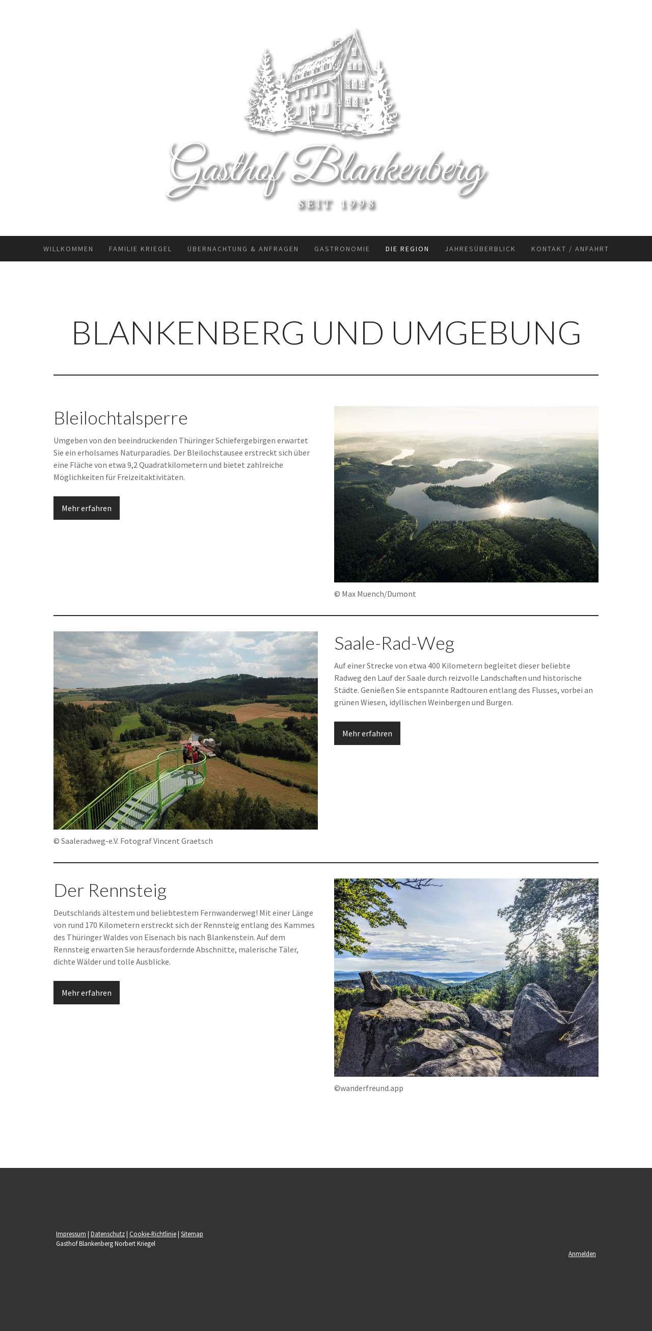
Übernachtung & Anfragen (243, 248)
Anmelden (582, 1253)
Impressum (71, 1234)
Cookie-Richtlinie (152, 1234)
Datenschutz (108, 1234)
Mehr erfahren (87, 508)
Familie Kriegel (140, 248)
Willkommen (68, 248)
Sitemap (192, 1234)
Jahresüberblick (480, 248)
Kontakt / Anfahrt (570, 248)
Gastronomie (342, 248)
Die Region (407, 248)
